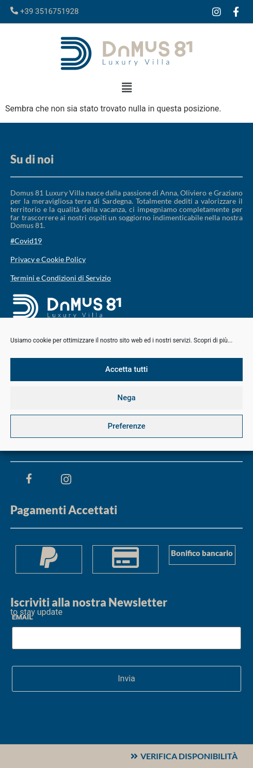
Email (22, 617)
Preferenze (127, 426)
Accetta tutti (126, 369)
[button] (126, 87)
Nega (126, 397)
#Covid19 (26, 240)
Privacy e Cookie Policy (48, 259)
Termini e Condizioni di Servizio (60, 277)
